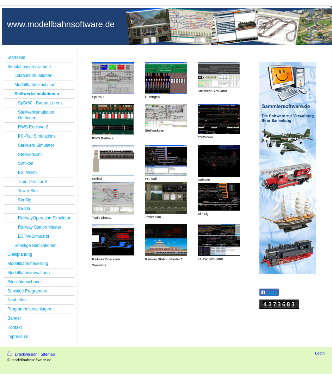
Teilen (269, 292)
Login (320, 353)
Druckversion (22, 354)
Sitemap (48, 354)
